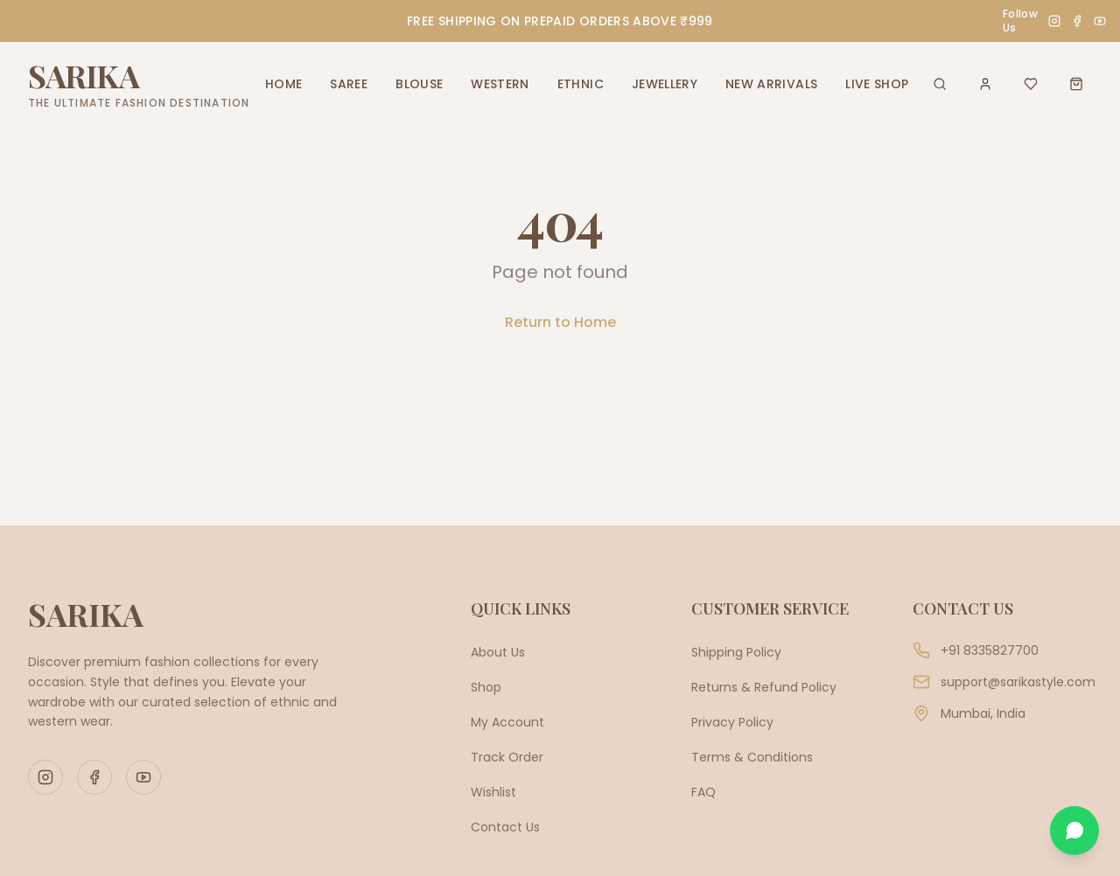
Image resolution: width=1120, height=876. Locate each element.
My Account (507, 722)
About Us (498, 652)
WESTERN (499, 84)
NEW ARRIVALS (771, 84)
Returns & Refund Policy (763, 687)
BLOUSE (419, 84)
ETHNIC (580, 84)
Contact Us (505, 827)
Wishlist (493, 792)
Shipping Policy (736, 652)
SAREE (349, 84)
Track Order (507, 757)
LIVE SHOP (876, 84)
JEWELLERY (664, 84)
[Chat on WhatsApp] (1074, 830)
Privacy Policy (732, 722)
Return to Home (560, 322)
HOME (283, 84)
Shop (486, 687)
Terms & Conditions (752, 757)
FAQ (703, 792)
